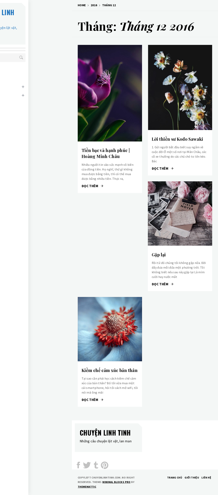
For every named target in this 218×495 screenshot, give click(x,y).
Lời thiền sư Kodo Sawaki (177, 139)
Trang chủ (174, 477)
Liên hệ (22, 106)
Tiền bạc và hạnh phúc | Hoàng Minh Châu (106, 153)
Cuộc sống (25, 72)
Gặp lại (159, 255)
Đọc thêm (92, 186)
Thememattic (87, 486)
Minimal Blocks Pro (116, 482)
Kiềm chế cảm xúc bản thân (110, 370)
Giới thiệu (192, 477)
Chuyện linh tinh (39, 15)
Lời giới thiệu (27, 98)
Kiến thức (24, 89)
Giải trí (22, 80)
